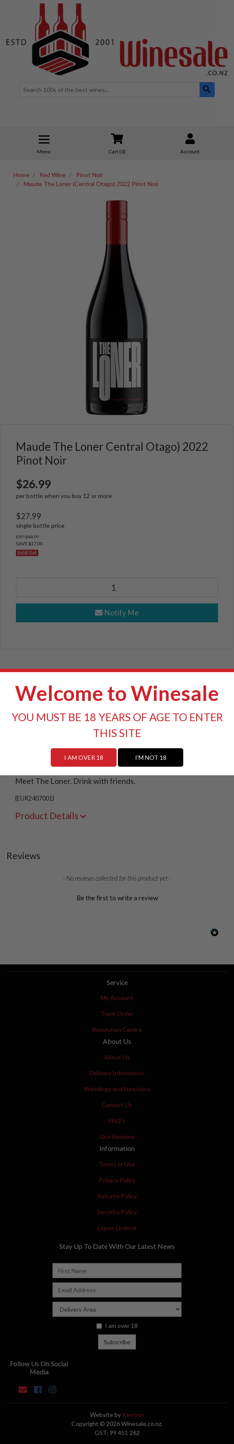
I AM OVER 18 (83, 757)
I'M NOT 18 (150, 757)
